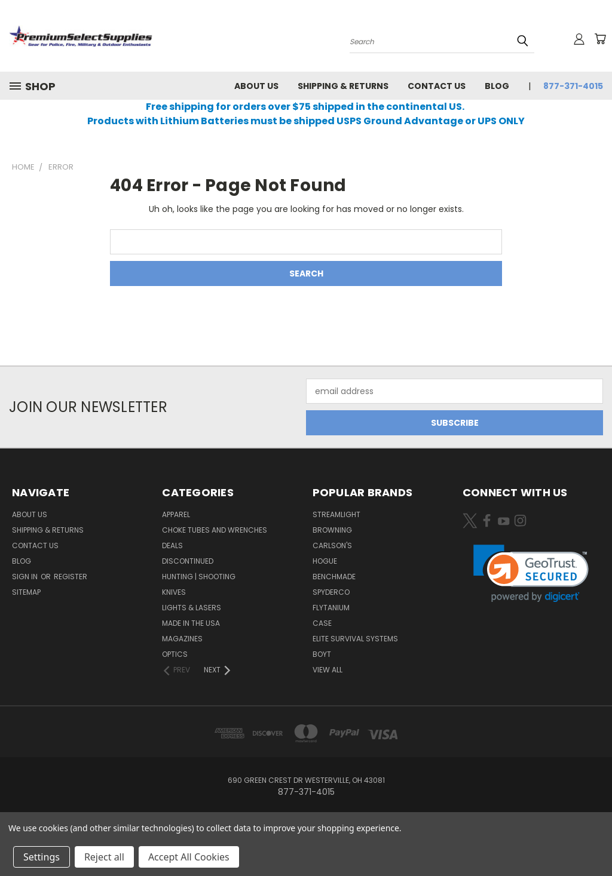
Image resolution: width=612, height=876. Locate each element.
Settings (41, 856)
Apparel (176, 514)
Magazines (182, 639)
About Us (256, 86)
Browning (332, 530)
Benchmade (334, 576)
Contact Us (437, 86)
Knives (174, 592)
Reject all (104, 856)
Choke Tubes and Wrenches (214, 530)
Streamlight (336, 514)
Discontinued (187, 561)
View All (327, 670)
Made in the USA (191, 623)
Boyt (322, 654)
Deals (172, 545)
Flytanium (331, 608)
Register (70, 576)
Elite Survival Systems (355, 639)
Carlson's (332, 545)
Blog (497, 86)
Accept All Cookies (189, 856)
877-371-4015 (573, 86)
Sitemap (26, 592)
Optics (175, 654)
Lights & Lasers (191, 608)
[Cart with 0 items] (600, 39)
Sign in (25, 576)
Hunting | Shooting (198, 576)
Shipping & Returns (343, 86)
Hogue (325, 561)
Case (322, 623)
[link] (531, 573)
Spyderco (331, 592)
